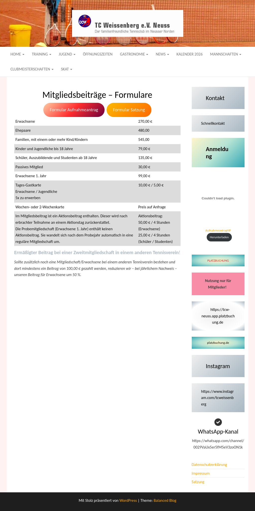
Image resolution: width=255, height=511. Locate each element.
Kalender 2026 (190, 54)
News (162, 54)
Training (41, 54)
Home (17, 54)
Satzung (198, 481)
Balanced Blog (165, 500)
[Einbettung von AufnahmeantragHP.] (218, 198)
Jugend (67, 54)
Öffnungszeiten (98, 54)
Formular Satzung (129, 110)
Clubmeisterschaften (32, 69)
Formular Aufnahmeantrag (74, 110)
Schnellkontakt (213, 123)
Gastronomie (134, 54)
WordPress (128, 500)
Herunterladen (219, 237)
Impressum (201, 473)
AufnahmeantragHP (218, 230)
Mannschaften (226, 54)
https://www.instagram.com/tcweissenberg (217, 397)
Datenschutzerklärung (209, 464)
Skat (66, 69)
